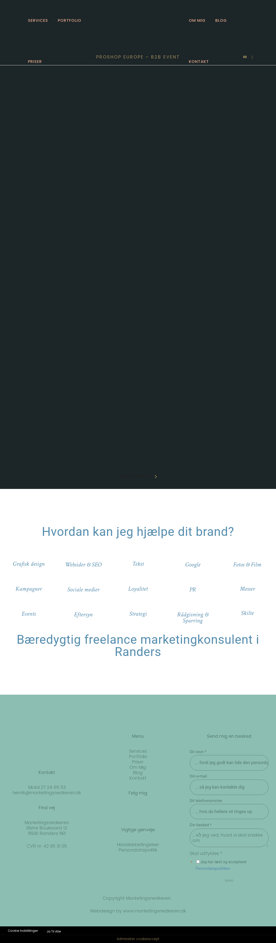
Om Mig (138, 767)
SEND (229, 880)
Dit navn (198, 751)
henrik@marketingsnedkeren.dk (46, 793)
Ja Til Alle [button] (54, 931)
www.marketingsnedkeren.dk (154, 911)
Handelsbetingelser (138, 844)
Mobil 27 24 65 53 (47, 787)
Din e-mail (198, 776)
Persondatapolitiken (212, 868)
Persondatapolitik (138, 850)
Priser (35, 61)
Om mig (197, 20)
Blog (221, 20)
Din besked (201, 825)
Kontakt (199, 61)
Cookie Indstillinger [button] (23, 930)
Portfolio (69, 20)
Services (38, 20)
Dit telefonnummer (206, 800)
